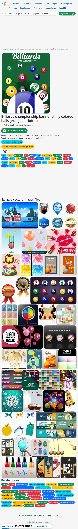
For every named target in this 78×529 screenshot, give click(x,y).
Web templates (66, 4)
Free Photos (26, 4)
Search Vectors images (12, 13)
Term (36, 515)
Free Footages (51, 4)
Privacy (42, 515)
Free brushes (25, 8)
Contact (56, 515)
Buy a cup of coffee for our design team (18, 146)
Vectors (12, 49)
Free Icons (13, 8)
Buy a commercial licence (12, 142)
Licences (28, 515)
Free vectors (14, 4)
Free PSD (62, 8)
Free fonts (39, 4)
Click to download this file (14, 131)
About (49, 515)
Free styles (38, 8)
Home (4, 49)
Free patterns (51, 8)
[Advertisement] (39, 32)
